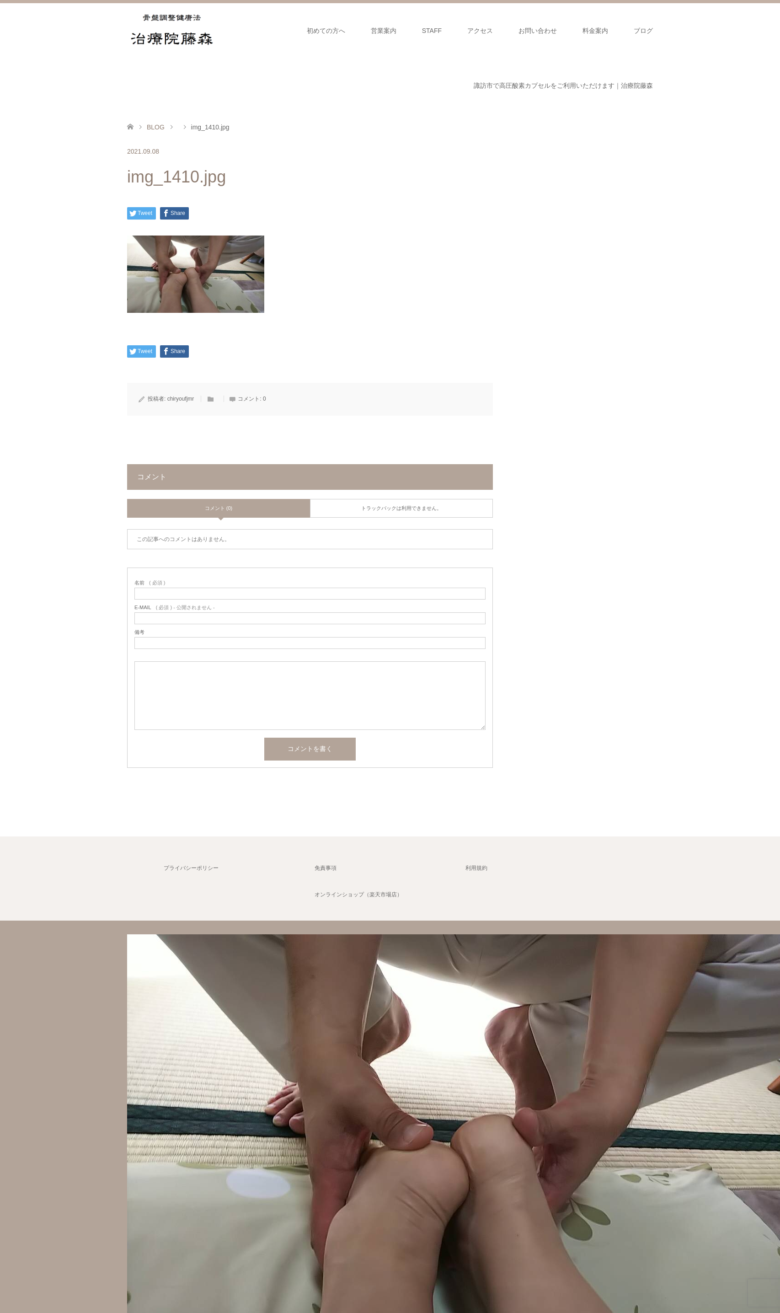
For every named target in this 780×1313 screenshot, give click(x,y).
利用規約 (476, 868)
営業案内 (383, 30)
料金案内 (595, 30)
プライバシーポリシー (191, 868)
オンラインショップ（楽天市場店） (358, 894)
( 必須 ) (149, 582)
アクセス (480, 30)
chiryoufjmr (180, 399)
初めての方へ (326, 30)
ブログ (643, 30)
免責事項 (326, 868)
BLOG (156, 127)
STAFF (432, 30)
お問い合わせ (537, 30)
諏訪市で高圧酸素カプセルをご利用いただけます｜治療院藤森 (563, 85)
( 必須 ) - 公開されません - (174, 607)
